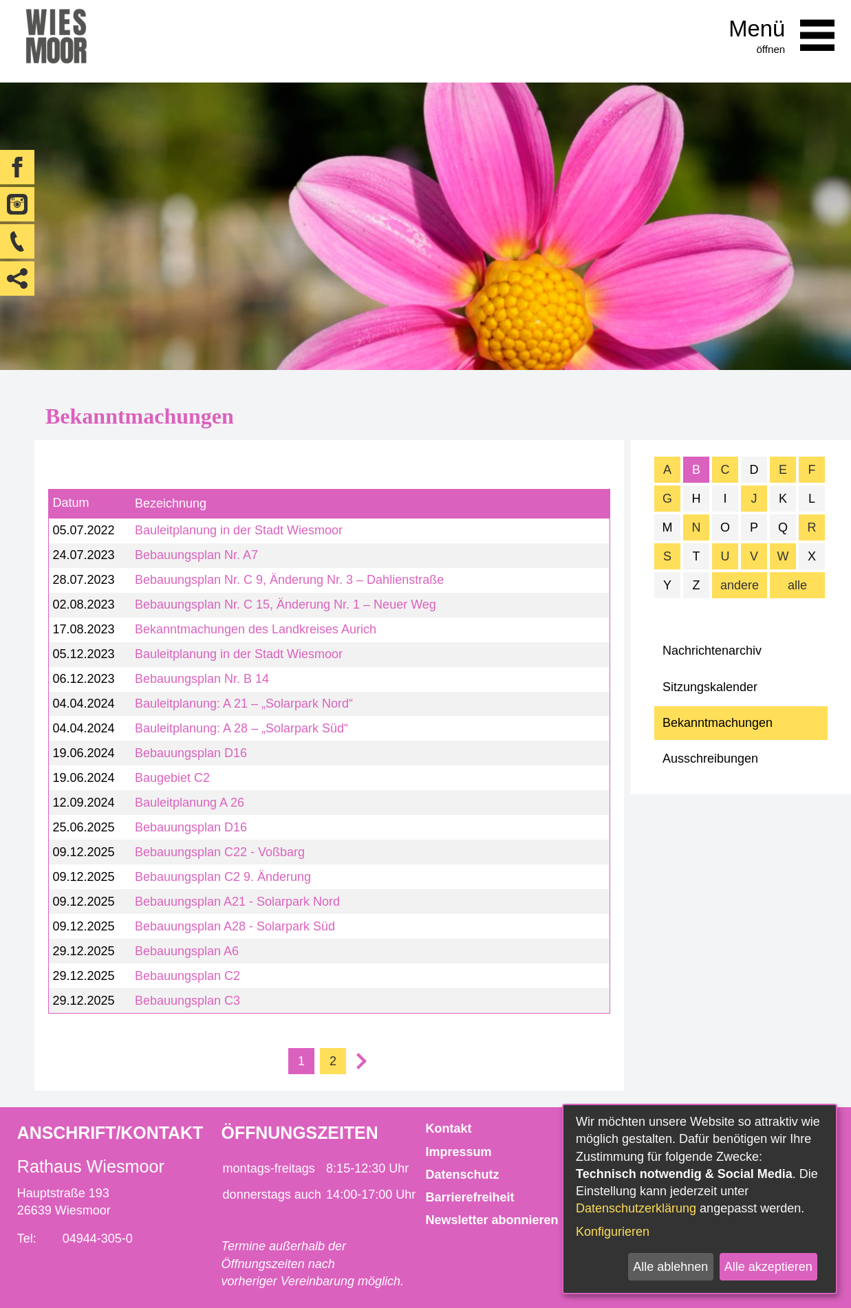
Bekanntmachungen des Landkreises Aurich (255, 629)
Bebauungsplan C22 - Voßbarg (220, 852)
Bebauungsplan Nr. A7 (196, 555)
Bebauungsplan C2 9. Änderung (223, 877)
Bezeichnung (170, 503)
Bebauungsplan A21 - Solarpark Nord (237, 901)
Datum (70, 503)
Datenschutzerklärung (636, 1208)
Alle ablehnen (670, 1267)
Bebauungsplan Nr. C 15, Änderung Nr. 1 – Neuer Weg (285, 604)
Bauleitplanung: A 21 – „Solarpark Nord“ (244, 703)
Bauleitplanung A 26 (189, 802)
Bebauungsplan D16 (191, 753)
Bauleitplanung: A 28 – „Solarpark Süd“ (241, 728)
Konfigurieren (612, 1232)
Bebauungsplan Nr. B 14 (202, 679)
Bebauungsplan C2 (187, 976)
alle (797, 585)
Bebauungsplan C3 (187, 1000)
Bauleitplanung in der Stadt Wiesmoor (239, 530)
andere (739, 585)
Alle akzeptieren (768, 1267)
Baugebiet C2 (172, 778)
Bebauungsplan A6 (187, 951)
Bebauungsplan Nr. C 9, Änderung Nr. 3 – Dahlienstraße (289, 580)
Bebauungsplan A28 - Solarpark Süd (235, 926)
